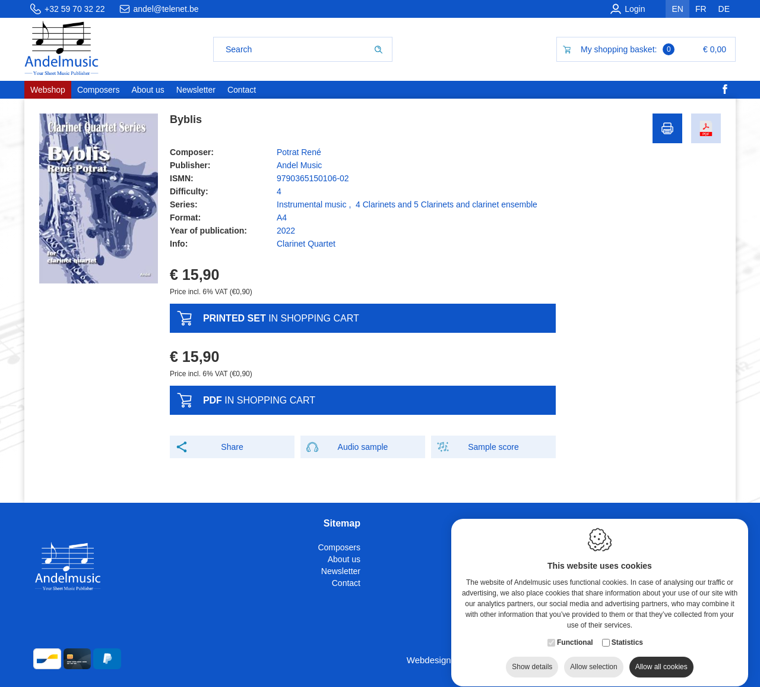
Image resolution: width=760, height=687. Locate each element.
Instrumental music (311, 204)
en (677, 9)
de (724, 9)
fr (701, 9)
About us (344, 559)
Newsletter (340, 571)
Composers (339, 547)
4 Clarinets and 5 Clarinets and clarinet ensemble (446, 204)
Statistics (627, 640)
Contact (346, 583)
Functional (575, 640)
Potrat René (299, 152)
